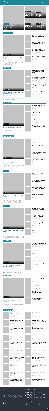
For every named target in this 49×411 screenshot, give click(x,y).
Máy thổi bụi (28, 11)
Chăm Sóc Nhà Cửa (30, 2)
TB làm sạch (20, 2)
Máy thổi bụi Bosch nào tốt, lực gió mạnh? (34, 392)
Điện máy (25, 2)
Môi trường (37, 2)
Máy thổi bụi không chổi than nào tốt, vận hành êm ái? (36, 397)
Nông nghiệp (42, 2)
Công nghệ (6, 227)
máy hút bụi (28, 23)
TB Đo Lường (15, 2)
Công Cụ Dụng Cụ (9, 2)
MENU (4, 2)
